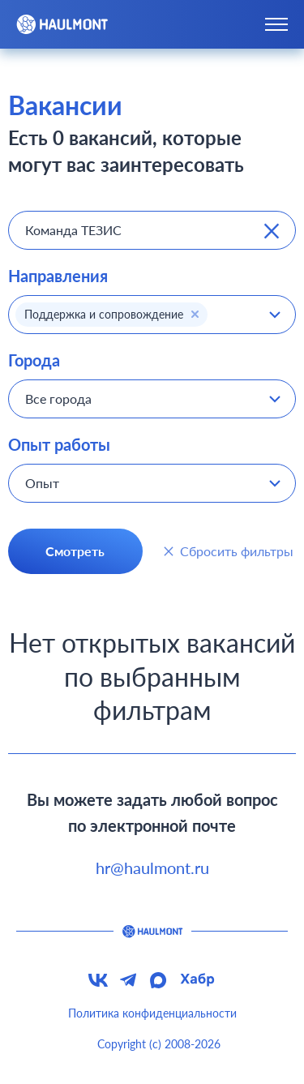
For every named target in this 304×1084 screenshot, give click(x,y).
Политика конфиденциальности (152, 1013)
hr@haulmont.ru (152, 867)
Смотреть (75, 551)
